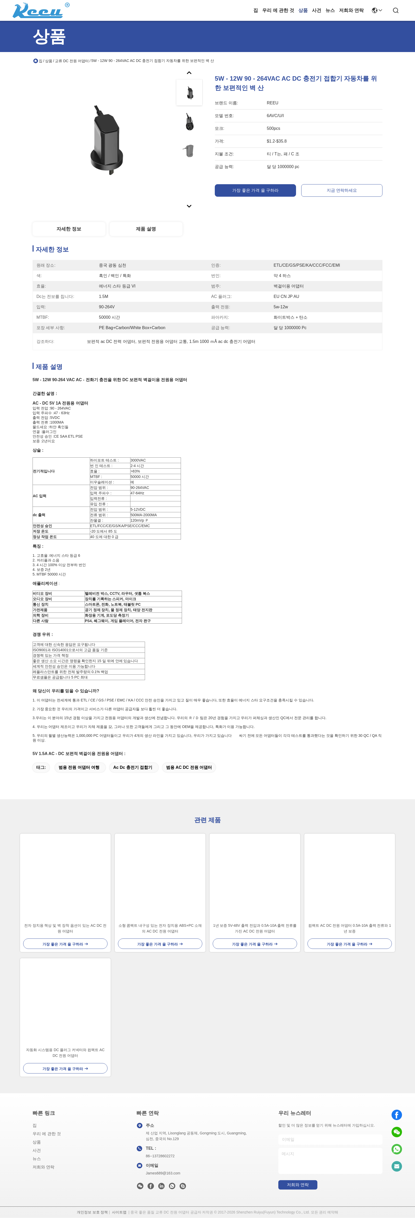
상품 (303, 10)
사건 (316, 10)
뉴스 (330, 10)
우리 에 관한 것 (278, 10)
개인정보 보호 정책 (92, 1221)
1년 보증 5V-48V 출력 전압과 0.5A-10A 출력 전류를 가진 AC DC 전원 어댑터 (255, 937)
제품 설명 (146, 229)
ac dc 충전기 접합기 (132, 776)
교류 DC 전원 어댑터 (72, 61)
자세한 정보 (68, 229)
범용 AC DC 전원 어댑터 (189, 776)
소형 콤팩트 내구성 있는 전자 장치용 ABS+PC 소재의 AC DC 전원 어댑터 (160, 937)
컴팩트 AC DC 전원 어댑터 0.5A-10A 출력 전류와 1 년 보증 (349, 937)
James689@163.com (163, 1182)
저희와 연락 (351, 10)
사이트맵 (119, 1221)
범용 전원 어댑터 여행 (79, 776)
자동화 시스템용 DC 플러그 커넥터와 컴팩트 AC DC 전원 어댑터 (65, 1062)
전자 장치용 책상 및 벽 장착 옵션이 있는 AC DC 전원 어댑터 (65, 937)
